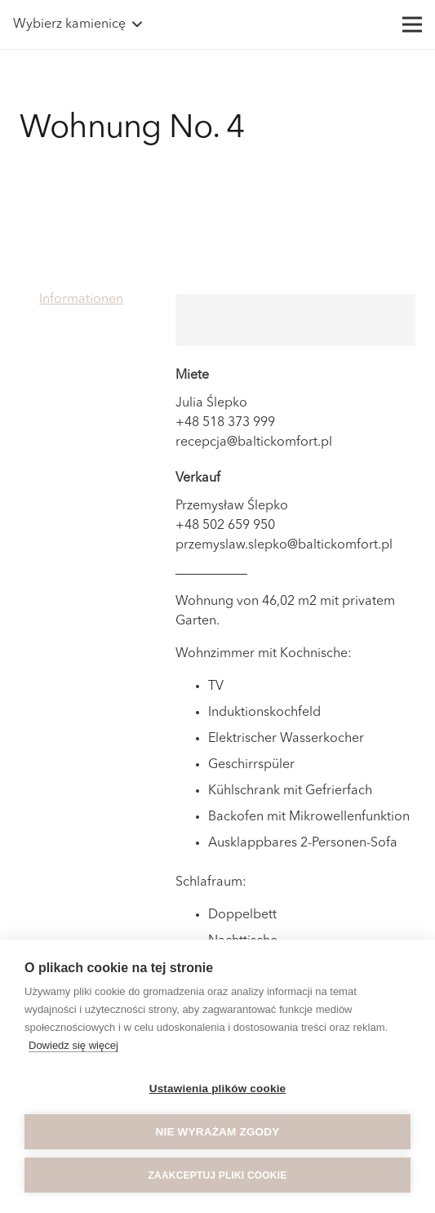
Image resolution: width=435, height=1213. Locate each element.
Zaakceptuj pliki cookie (218, 1175)
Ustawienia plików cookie (217, 1088)
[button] (77, 24)
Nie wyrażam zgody (218, 1132)
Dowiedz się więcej (73, 1045)
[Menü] (412, 24)
